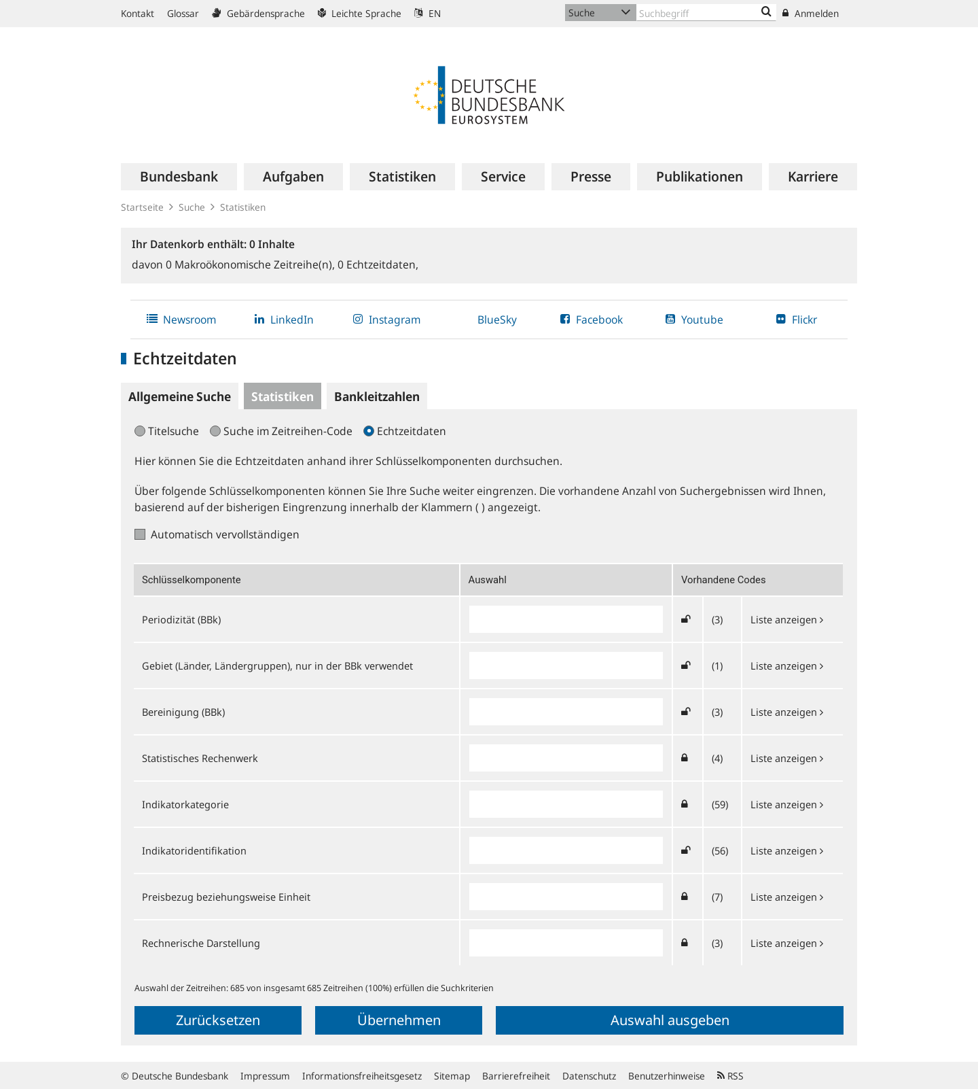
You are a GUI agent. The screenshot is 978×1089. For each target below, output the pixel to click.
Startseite (142, 207)
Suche (192, 207)
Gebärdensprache (258, 13)
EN (427, 13)
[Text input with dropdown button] (706, 12)
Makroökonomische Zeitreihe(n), (252, 264)
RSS (730, 1075)
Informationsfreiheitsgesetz (362, 1075)
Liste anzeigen (786, 619)
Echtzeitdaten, (378, 264)
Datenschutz (589, 1075)
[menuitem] (179, 176)
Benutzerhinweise (666, 1075)
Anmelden (810, 13)
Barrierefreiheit (516, 1075)
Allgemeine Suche (179, 396)
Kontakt (137, 13)
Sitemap (452, 1075)
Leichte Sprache (359, 13)
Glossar (183, 13)
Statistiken (243, 207)
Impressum (265, 1075)
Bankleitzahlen (377, 396)
